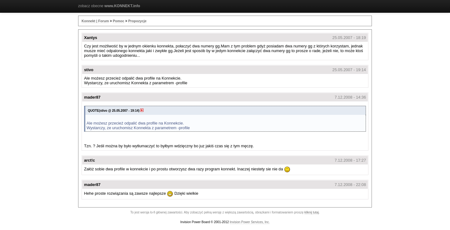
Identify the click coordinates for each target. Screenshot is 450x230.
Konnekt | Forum (95, 21)
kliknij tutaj (311, 212)
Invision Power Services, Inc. (250, 222)
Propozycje (137, 21)
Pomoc (118, 21)
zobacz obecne (109, 6)
